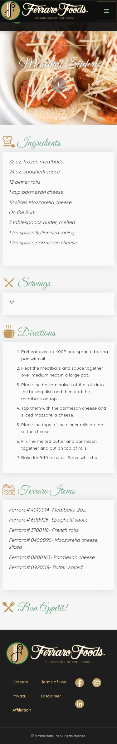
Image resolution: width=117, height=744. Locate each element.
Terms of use (53, 681)
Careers (20, 681)
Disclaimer (51, 695)
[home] (48, 11)
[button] (106, 11)
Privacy (19, 695)
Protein (40, 39)
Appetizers (73, 39)
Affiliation (21, 709)
